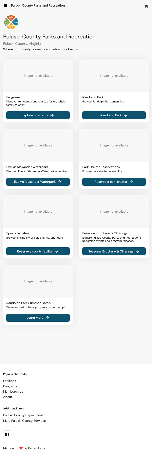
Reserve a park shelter (114, 181)
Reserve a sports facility (38, 251)
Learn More (38, 317)
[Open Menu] (6, 6)
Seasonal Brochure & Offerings (114, 251)
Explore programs (38, 115)
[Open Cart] (146, 6)
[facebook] (7, 434)
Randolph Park (114, 115)
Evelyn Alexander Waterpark (38, 181)
